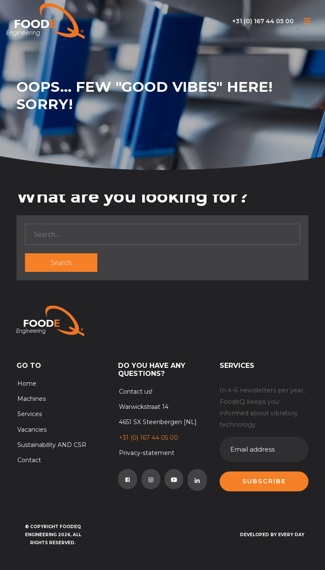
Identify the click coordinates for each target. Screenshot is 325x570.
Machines (31, 399)
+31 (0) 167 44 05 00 (263, 21)
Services (29, 414)
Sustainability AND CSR (51, 445)
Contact (29, 460)
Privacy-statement (146, 453)
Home (26, 383)
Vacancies (32, 429)
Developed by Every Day (272, 534)
